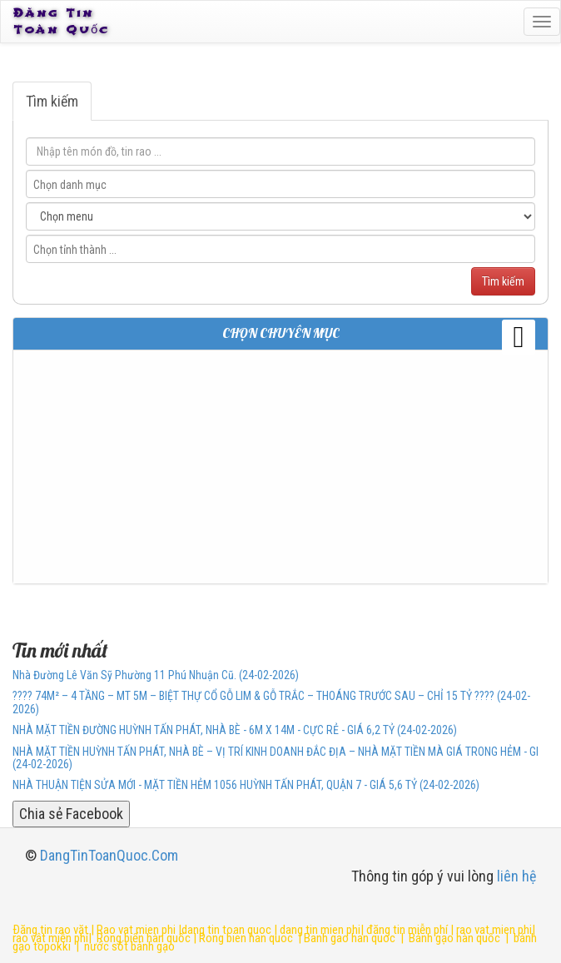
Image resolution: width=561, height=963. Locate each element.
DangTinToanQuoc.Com (109, 855)
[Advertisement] (280, 466)
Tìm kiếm (52, 101)
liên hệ (516, 876)
